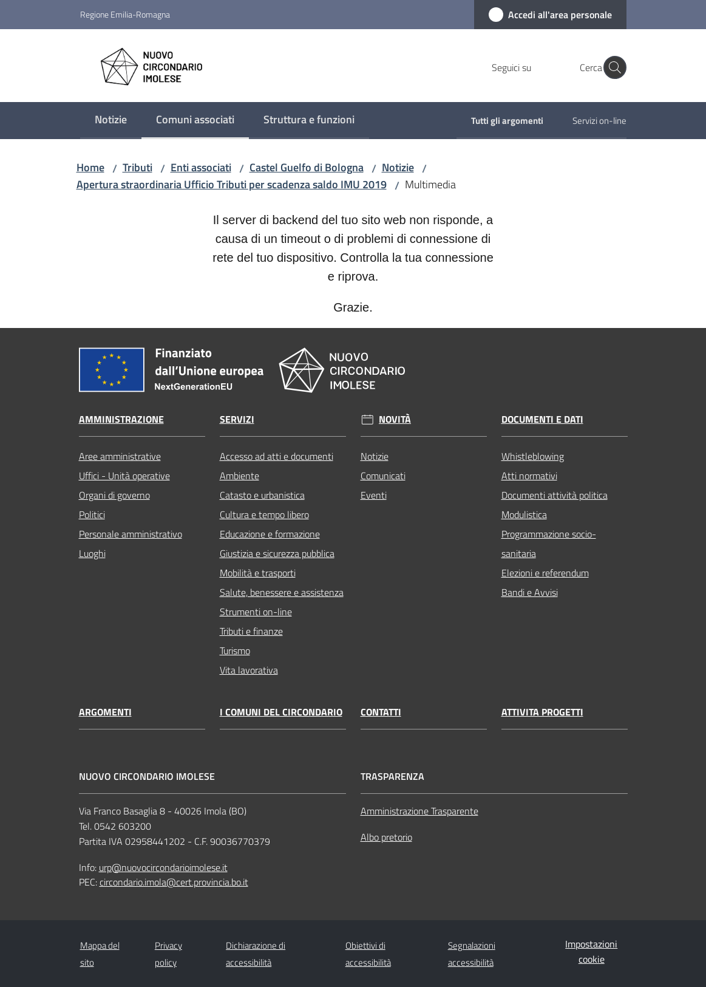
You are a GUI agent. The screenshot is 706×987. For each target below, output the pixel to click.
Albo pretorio (386, 837)
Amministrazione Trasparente (419, 811)
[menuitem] (110, 120)
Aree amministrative (120, 456)
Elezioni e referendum (545, 572)
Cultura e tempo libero (264, 514)
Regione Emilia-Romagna (125, 14)
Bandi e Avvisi (529, 592)
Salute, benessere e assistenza (282, 592)
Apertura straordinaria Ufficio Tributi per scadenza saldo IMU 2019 (231, 184)
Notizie (398, 167)
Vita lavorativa (249, 670)
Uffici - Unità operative (124, 475)
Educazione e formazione (270, 534)
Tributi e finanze (251, 631)
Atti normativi (529, 475)
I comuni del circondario (281, 712)
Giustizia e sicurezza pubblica (277, 553)
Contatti (381, 712)
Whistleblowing (532, 456)
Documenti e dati (542, 419)
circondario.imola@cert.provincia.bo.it (174, 882)
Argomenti (105, 712)
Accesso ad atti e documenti (276, 456)
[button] (611, 67)
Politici (92, 514)
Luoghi (92, 553)
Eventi (374, 495)
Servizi (237, 419)
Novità (395, 419)
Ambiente (239, 475)
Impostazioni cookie (591, 951)
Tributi (137, 167)
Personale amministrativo (130, 534)
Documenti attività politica (554, 495)
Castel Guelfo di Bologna (306, 167)
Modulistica (524, 514)
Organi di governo (114, 495)
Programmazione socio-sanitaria (548, 544)
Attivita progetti (542, 712)
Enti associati (201, 167)
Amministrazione (121, 419)
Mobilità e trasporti (258, 572)
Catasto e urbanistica (262, 495)
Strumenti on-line (256, 611)
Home (90, 167)
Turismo (235, 650)
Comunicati (383, 475)
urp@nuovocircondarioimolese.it (163, 867)
